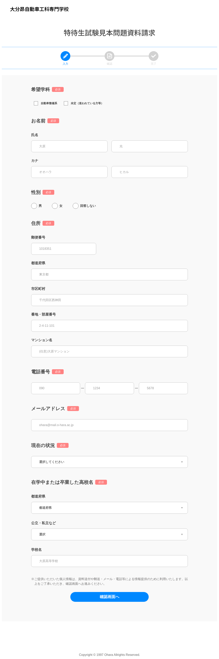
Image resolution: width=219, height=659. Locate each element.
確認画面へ (109, 597)
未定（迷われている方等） (84, 103)
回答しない (88, 205)
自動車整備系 (45, 103)
